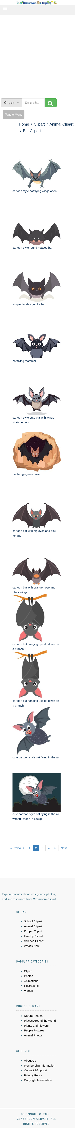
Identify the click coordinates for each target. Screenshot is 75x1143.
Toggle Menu (13, 114)
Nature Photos (33, 1015)
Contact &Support (35, 1070)
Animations (31, 980)
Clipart (39, 124)
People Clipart (33, 931)
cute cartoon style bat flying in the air (35, 757)
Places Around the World (40, 1020)
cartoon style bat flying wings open (34, 191)
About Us (30, 1060)
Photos (28, 975)
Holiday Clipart (33, 936)
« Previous (17, 848)
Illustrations (31, 985)
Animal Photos (33, 1035)
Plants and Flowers (36, 1025)
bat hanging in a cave (26, 474)
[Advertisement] (36, 55)
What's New (31, 946)
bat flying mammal (24, 361)
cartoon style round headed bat (32, 247)
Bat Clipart (32, 131)
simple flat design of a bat (28, 304)
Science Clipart (33, 941)
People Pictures (34, 1030)
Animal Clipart (61, 124)
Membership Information (39, 1065)
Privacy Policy (33, 1075)
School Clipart (33, 921)
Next (64, 848)
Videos (28, 990)
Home (24, 124)
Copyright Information (38, 1080)
